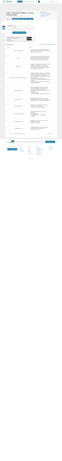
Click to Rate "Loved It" (22, 16)
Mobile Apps (22, 150)
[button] (4, 1)
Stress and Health (42, 16)
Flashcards (7, 11)
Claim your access (50, 141)
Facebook (51, 147)
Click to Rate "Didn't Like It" (19, 16)
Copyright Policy (38, 148)
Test (23, 19)
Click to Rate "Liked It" (20, 16)
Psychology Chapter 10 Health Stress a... (45, 13)
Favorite (23, 16)
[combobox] (19, 2)
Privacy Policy (38, 151)
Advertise (29, 153)
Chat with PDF (22, 151)
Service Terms (38, 153)
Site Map (29, 151)
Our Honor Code (38, 150)
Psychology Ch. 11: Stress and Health (45, 14)
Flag (27, 16)
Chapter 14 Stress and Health (44, 15)
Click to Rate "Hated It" (18, 16)
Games (29, 19)
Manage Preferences (39, 154)
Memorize (15, 19)
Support (29, 150)
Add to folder (26, 16)
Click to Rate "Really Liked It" (21, 16)
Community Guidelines (39, 149)
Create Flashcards (52, 1)
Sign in (57, 1)
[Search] (39, 2)
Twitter (51, 149)
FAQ (28, 149)
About (29, 148)
